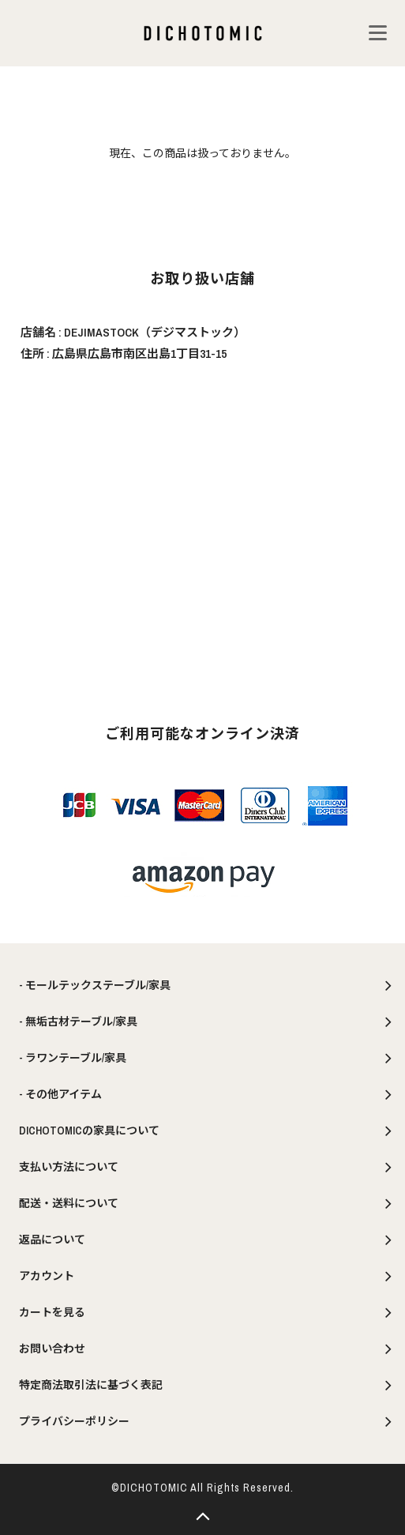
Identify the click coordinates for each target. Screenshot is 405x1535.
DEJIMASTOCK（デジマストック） (155, 332)
